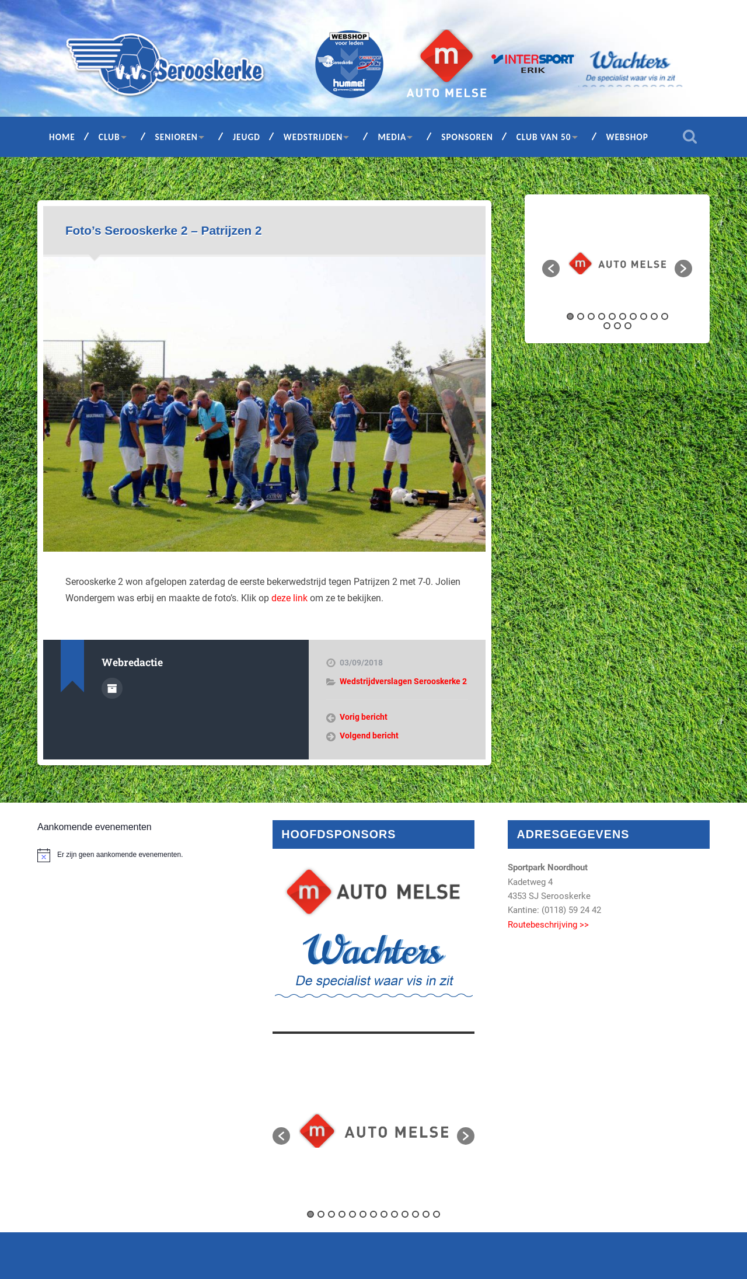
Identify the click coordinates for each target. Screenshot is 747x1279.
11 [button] (606, 325)
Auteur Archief (112, 688)
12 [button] (617, 325)
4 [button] (601, 316)
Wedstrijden (313, 136)
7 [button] (633, 316)
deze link (289, 598)
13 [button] (627, 325)
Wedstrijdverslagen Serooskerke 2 (403, 681)
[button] (551, 268)
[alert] (138, 855)
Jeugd (246, 136)
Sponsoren (467, 136)
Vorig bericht (364, 717)
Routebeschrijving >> (548, 924)
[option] (617, 263)
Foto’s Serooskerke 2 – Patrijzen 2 (163, 230)
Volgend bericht (369, 735)
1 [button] (570, 316)
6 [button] (622, 316)
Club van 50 (543, 136)
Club (109, 136)
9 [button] (654, 316)
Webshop (627, 136)
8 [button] (643, 316)
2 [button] (580, 316)
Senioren (176, 136)
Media (392, 136)
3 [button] (591, 316)
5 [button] (612, 316)
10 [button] (664, 316)
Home (62, 136)
